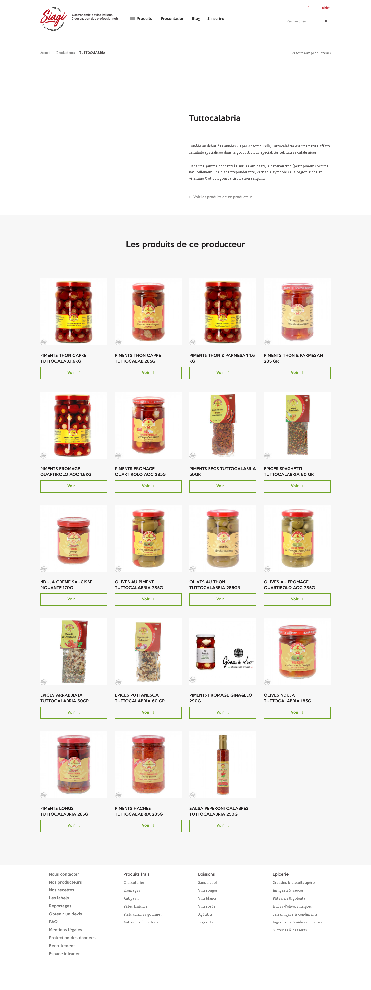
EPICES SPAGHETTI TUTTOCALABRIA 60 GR (289, 472)
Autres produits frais (141, 922)
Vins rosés (206, 906)
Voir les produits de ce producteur (222, 197)
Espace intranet (64, 954)
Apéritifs (205, 914)
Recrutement (62, 946)
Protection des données (72, 938)
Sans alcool (207, 882)
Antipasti (131, 898)
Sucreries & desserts (290, 930)
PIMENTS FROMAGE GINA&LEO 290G (220, 698)
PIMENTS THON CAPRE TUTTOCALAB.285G (138, 358)
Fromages (132, 890)
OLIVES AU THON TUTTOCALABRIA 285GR (214, 585)
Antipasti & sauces (288, 890)
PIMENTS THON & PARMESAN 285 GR (293, 358)
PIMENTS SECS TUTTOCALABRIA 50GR (222, 472)
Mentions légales (65, 930)
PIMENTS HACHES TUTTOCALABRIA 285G (139, 811)
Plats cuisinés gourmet (143, 914)
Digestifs (205, 922)
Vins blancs (207, 898)
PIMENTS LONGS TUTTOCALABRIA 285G (64, 811)
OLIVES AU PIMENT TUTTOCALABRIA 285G (139, 585)
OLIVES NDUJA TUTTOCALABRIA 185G (287, 698)
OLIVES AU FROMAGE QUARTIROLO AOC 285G (289, 585)
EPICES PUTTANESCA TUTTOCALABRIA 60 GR (140, 698)
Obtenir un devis (65, 914)
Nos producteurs (65, 882)
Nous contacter (64, 874)
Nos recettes (61, 890)
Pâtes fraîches (135, 906)
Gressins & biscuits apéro (294, 882)
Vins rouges (208, 890)
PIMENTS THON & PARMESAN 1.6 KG (222, 358)
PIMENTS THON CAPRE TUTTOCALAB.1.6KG (63, 358)
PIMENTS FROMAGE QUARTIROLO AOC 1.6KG (65, 472)
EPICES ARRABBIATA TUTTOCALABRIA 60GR (64, 698)
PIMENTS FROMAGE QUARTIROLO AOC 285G (140, 472)
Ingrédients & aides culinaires (297, 922)
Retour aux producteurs (311, 53)
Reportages (60, 906)
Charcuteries (134, 882)
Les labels (59, 898)
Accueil (45, 52)
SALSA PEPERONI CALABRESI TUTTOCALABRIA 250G (219, 811)
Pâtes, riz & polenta (289, 898)
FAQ (53, 922)
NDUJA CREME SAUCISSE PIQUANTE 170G (66, 585)
